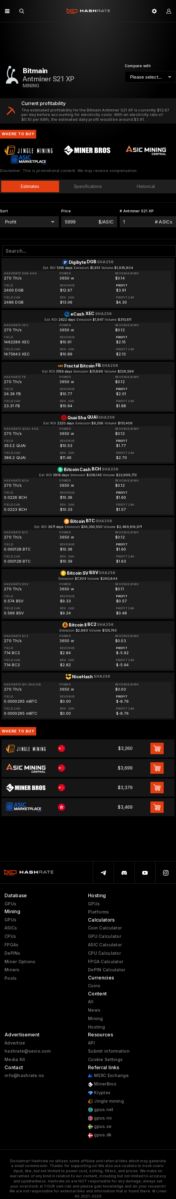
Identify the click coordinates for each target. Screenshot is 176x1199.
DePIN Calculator (106, 969)
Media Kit (15, 1059)
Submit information (109, 1051)
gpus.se (100, 1126)
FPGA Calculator (105, 961)
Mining (95, 1018)
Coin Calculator (105, 928)
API (91, 1043)
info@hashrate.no (24, 1075)
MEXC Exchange (108, 1075)
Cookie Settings (105, 1059)
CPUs (10, 936)
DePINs (12, 953)
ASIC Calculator (105, 944)
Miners (12, 969)
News (94, 1010)
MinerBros (102, 1084)
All (90, 1001)
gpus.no (100, 1118)
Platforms (98, 912)
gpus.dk (100, 1135)
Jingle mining (106, 1101)
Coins (94, 985)
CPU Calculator (104, 953)
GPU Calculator (104, 936)
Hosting (96, 1027)
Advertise (15, 1043)
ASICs (11, 928)
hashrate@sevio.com (28, 1051)
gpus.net (101, 1109)
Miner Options (20, 961)
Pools (11, 978)
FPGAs (11, 944)
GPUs (10, 903)
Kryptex (99, 1092)
